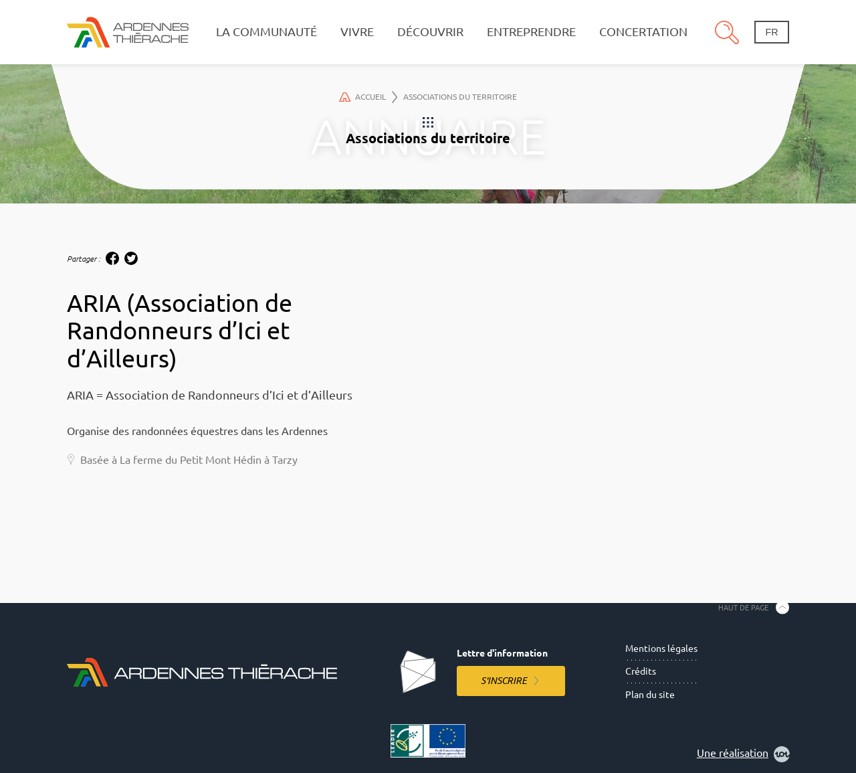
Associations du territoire (460, 96)
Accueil (368, 97)
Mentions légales (661, 648)
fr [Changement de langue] (771, 32)
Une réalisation (743, 754)
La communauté (266, 31)
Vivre (357, 31)
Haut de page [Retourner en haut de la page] (743, 607)
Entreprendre (531, 31)
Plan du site (650, 694)
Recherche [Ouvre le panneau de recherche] (727, 32)
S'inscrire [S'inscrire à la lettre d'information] (504, 680)
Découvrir (430, 31)
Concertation (643, 31)
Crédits (640, 671)
